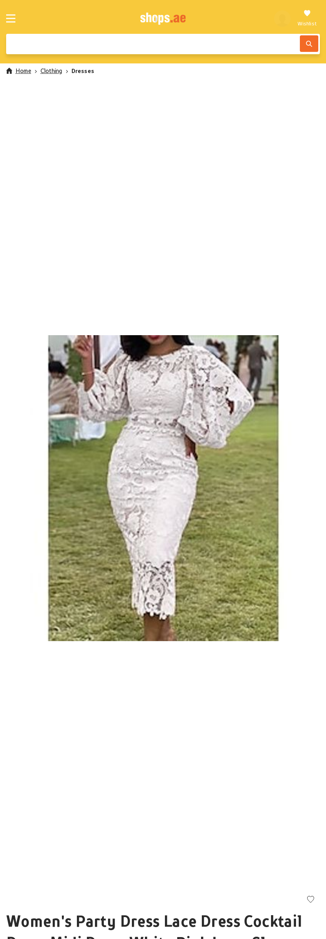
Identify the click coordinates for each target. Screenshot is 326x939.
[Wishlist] (307, 18)
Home (18, 70)
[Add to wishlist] (310, 900)
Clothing (51, 70)
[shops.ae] (163, 18)
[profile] (282, 18)
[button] (163, 488)
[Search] (309, 43)
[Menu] (10, 18)
